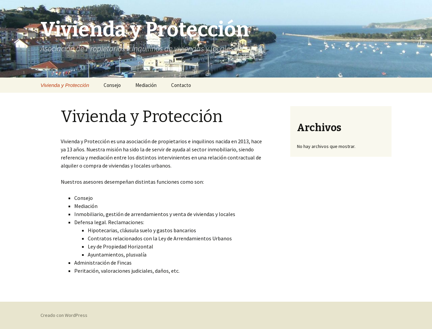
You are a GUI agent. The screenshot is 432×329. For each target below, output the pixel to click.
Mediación (146, 85)
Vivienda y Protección (64, 85)
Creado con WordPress (63, 315)
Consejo (112, 85)
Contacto (181, 85)
